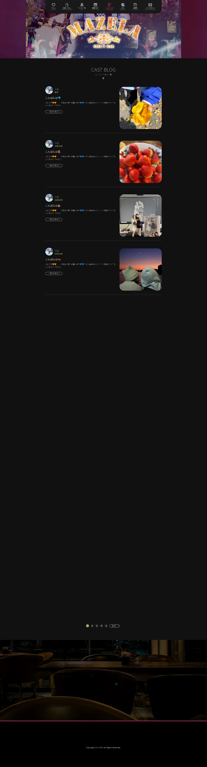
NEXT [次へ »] (114, 626)
